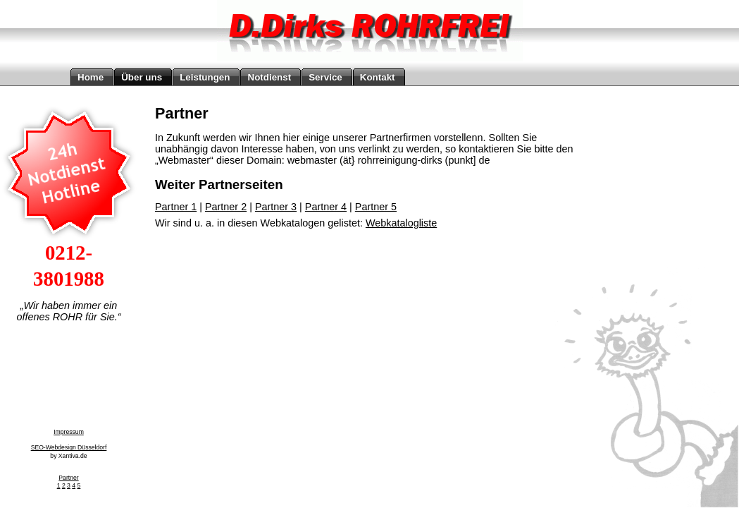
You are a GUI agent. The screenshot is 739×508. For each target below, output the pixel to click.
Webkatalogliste (401, 223)
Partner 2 (226, 206)
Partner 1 (176, 206)
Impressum (69, 431)
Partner (68, 477)
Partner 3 (276, 206)
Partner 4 (326, 206)
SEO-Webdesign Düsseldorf (69, 447)
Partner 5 (376, 206)
